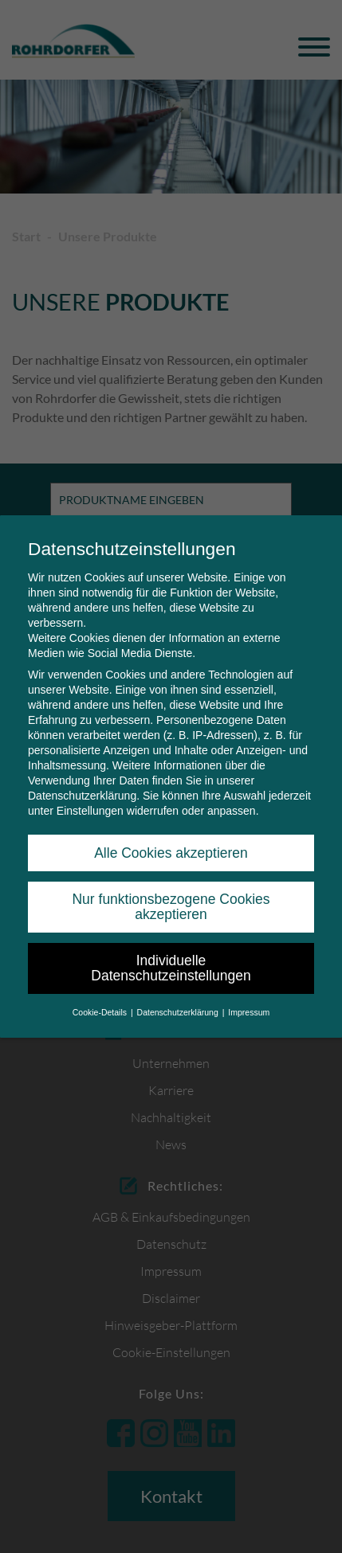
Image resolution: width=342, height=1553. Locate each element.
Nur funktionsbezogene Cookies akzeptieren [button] (170, 906)
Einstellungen (90, 810)
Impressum (248, 1012)
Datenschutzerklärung (82, 795)
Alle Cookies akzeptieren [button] (171, 853)
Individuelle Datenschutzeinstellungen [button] (170, 968)
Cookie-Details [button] (101, 1012)
